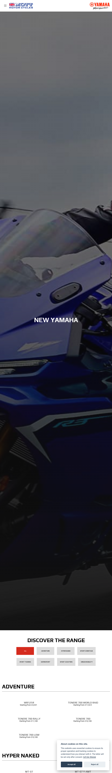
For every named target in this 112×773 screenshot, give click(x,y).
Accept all (71, 764)
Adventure (45, 651)
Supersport (45, 662)
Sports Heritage (86, 651)
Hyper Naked (65, 651)
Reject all (94, 764)
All (25, 651)
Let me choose (89, 757)
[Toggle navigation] (4, 6)
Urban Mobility (87, 662)
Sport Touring (25, 662)
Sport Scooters (66, 662)
